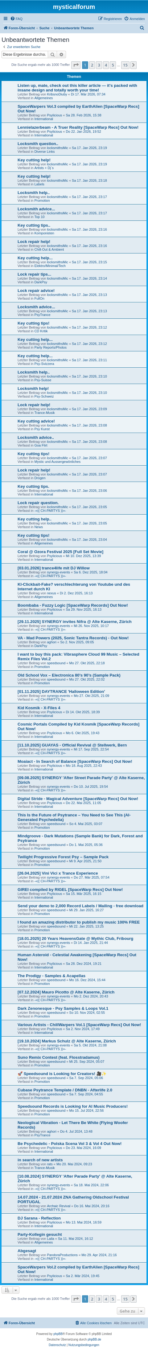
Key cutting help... (35, 258)
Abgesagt (27, 1250)
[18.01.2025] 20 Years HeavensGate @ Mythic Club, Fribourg (75, 938)
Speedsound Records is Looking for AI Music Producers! (73, 1106)
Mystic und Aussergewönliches (57, 461)
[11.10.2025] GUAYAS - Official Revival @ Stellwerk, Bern (72, 745)
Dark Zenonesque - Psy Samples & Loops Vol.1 (63, 1008)
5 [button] (113, 65)
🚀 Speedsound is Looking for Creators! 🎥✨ (62, 1073)
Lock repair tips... (34, 274)
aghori (51, 642)
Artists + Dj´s (44, 168)
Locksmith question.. (38, 143)
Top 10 (39, 217)
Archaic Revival (58, 1206)
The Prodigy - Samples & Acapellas (51, 975)
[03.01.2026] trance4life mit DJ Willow (54, 568)
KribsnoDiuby (57, 94)
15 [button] (125, 65)
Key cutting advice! (36, 421)
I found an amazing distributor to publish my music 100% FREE (79, 922)
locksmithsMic (57, 148)
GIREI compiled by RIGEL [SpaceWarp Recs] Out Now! (70, 889)
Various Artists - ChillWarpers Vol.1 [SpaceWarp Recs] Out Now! (79, 1024)
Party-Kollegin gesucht (40, 1234)
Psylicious (54, 115)
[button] (75, 65)
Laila (50, 1238)
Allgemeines (43, 98)
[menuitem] (16, 18)
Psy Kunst (42, 429)
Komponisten (44, 233)
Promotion (42, 200)
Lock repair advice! (36, 290)
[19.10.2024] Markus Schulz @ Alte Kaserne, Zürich (67, 1041)
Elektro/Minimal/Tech (49, 266)
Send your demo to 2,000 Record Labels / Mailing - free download (80, 906)
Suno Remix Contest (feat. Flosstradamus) (59, 1057)
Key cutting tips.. (34, 225)
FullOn (39, 298)
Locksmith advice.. (36, 437)
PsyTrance (42, 315)
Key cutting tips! (33, 323)
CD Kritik (40, 331)
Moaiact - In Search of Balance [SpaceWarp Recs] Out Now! (75, 761)
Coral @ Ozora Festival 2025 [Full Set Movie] (60, 551)
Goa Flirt (40, 445)
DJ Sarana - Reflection (39, 1218)
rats (49, 1164)
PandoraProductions (62, 1255)
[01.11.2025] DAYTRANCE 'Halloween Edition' (61, 691)
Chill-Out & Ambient (49, 249)
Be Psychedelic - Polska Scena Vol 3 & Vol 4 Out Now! (69, 1143)
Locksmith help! (33, 388)
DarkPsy (40, 282)
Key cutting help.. (34, 519)
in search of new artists (40, 1160)
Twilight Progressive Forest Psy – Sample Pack (63, 857)
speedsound (56, 663)
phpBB (58, 1334)
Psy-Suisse (42, 380)
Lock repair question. (38, 502)
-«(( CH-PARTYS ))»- (50, 510)
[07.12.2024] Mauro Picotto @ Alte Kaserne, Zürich (66, 992)
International (43, 119)
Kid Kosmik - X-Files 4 (39, 708)
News (38, 527)
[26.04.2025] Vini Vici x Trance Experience (58, 873)
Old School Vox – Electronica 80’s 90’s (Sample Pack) (69, 675)
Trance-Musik (44, 413)
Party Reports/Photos (50, 347)
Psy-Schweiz (44, 396)
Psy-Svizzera (44, 364)
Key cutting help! (34, 160)
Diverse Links (44, 151)
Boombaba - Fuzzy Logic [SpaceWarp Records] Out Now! (73, 605)
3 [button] (99, 65)
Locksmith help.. (34, 192)
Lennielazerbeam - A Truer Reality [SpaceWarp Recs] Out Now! (78, 127)
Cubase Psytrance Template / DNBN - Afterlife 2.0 (65, 1090)
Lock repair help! (34, 241)
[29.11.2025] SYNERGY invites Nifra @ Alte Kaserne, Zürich (75, 621)
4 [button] (106, 65)
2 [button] (92, 65)
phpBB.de (94, 1339)
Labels (39, 184)
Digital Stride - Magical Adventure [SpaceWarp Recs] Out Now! (78, 798)
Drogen (39, 478)
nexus (51, 593)
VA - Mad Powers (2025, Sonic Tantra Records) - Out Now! (73, 638)
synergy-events (58, 572)
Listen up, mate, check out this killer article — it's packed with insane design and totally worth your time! (77, 87)
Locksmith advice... (36, 209)
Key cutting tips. (33, 486)
